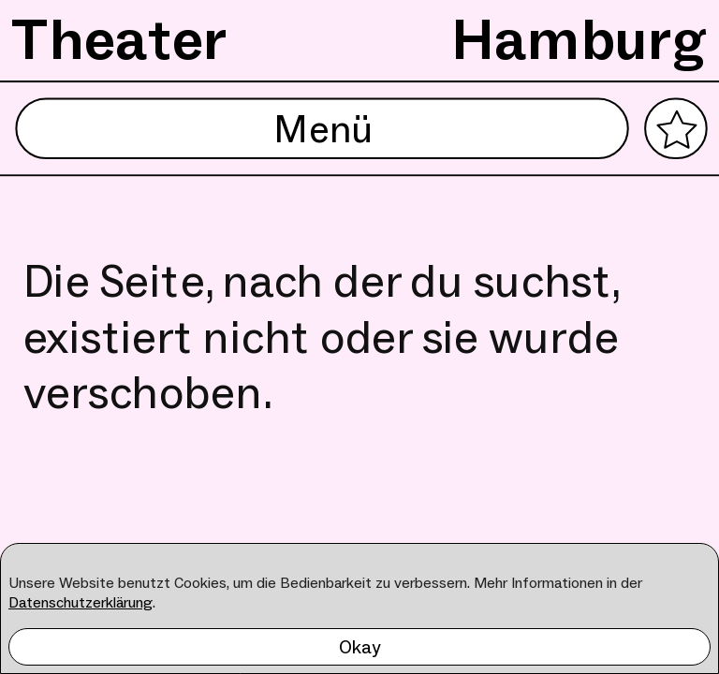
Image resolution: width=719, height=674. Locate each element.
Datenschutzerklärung (80, 602)
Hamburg (579, 39)
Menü (322, 129)
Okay (360, 647)
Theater (119, 39)
